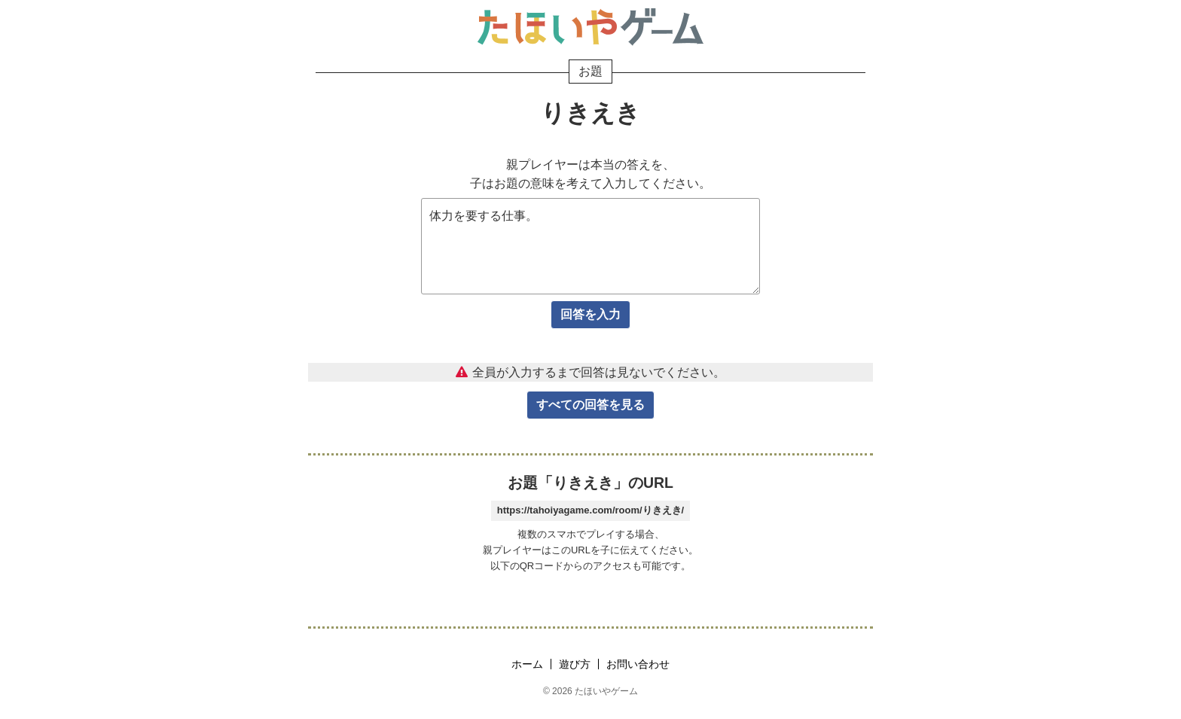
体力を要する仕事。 (590, 246)
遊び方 (574, 664)
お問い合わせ (638, 664)
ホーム (527, 664)
